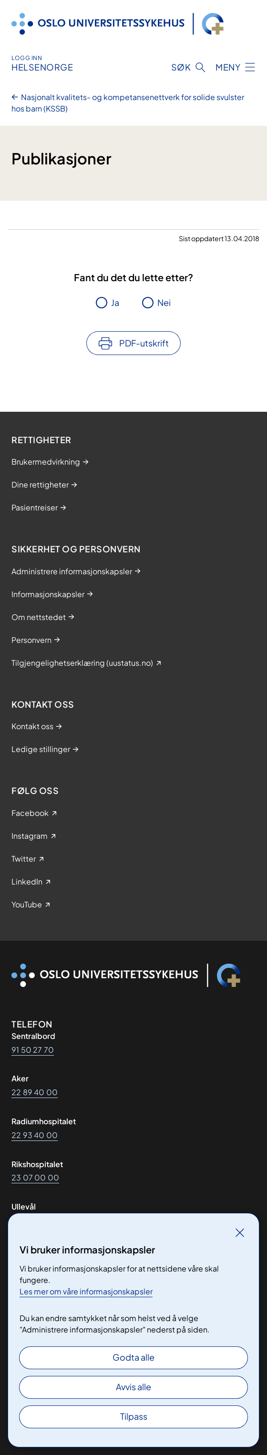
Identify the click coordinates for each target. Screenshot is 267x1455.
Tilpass (133, 1416)
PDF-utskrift (144, 342)
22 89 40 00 (34, 1092)
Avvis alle (133, 1386)
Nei (164, 302)
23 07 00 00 (35, 1177)
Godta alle (133, 1357)
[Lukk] (239, 1232)
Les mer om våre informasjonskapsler (86, 1291)
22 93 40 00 (34, 1135)
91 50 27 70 (32, 1050)
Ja (115, 302)
